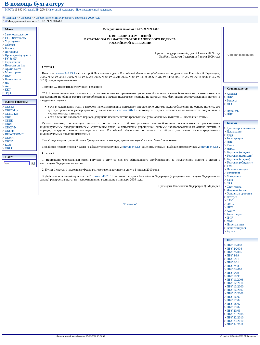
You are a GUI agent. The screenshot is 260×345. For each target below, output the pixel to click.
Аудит (231, 210)
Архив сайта (13, 68)
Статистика (234, 186)
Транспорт (233, 172)
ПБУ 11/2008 (235, 279)
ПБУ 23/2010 (235, 321)
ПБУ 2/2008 (234, 248)
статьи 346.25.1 (102, 176)
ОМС (230, 203)
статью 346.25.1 (65, 73)
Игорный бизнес (237, 190)
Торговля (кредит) (238, 159)
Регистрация (235, 138)
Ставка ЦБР (31, 9)
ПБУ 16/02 (233, 296)
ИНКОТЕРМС (14, 134)
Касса (230, 145)
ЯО (7, 82)
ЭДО (8, 93)
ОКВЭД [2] (12, 110)
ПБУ (8, 75)
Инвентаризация (237, 169)
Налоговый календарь (61, 9)
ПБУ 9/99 (233, 272)
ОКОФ (9, 130)
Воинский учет (236, 228)
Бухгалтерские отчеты (241, 128)
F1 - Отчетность (15, 38)
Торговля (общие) (238, 152)
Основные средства (239, 193)
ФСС (230, 104)
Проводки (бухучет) (17, 55)
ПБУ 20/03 (233, 310)
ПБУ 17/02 (233, 300)
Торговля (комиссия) (240, 155)
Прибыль (232, 110)
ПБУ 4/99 (233, 255)
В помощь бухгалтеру (34, 3)
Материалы (234, 176)
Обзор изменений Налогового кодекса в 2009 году (68, 17)
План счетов (13, 79)
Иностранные (235, 224)
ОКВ (8, 117)
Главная (11, 17)
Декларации (234, 131)
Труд (230, 135)
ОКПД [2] (11, 113)
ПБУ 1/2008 (234, 245)
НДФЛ (231, 97)
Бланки (9, 48)
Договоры (11, 51)
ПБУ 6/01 (233, 262)
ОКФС (9, 124)
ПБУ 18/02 (233, 303)
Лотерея (232, 197)
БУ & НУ (11, 58)
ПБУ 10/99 (233, 276)
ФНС (230, 200)
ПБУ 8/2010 (234, 269)
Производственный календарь (94, 9)
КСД (8, 144)
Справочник (13, 62)
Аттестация (234, 214)
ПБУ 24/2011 (235, 324)
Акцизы (232, 93)
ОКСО (9, 148)
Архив (231, 231)
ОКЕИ (9, 120)
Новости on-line (15, 65)
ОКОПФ (10, 127)
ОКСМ (9, 106)
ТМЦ (230, 166)
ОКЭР (9, 141)
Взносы (232, 100)
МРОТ (9, 9)
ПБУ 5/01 (233, 259)
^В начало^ (130, 204)
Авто (8, 86)
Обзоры (26, 17)
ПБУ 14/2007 (235, 290)
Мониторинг (13, 72)
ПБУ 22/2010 (235, 317)
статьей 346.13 (126, 110)
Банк (230, 179)
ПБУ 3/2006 (234, 252)
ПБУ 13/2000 (235, 286)
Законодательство (16, 34)
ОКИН (9, 137)
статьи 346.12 (131, 146)
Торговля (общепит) (239, 162)
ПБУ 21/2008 (235, 314)
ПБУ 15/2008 (235, 293)
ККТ (8, 89)
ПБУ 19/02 (233, 307)
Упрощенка (12, 41)
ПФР (230, 217)
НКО (230, 207)
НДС (230, 114)
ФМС (230, 221)
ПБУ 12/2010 (235, 283)
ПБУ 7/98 (233, 265)
